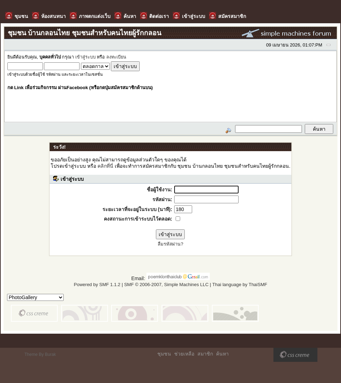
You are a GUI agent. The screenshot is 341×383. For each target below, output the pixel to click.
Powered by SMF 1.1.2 (97, 284)
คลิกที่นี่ (105, 166)
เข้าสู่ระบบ (85, 57)
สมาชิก (205, 354)
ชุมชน (164, 354)
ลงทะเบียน (116, 57)
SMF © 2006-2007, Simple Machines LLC (166, 284)
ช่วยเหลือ (184, 354)
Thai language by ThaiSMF (239, 284)
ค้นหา (222, 354)
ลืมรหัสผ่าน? (170, 244)
